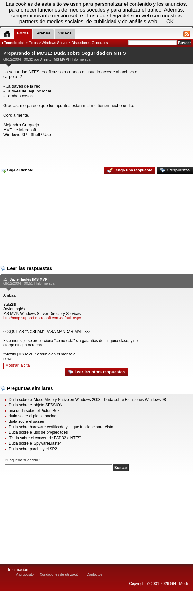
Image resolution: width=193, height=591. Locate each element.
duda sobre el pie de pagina (32, 416)
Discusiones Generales (89, 42)
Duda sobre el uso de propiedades (38, 432)
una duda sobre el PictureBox (34, 410)
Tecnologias (14, 42)
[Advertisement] (95, 150)
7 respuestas (175, 170)
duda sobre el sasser (26, 421)
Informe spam (82, 59)
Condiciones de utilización (60, 574)
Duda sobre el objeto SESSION (35, 405)
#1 (5, 279)
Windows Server (55, 42)
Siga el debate (17, 170)
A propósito (25, 574)
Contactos (95, 574)
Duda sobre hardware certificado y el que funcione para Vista (61, 427)
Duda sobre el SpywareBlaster (35, 443)
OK (170, 21)
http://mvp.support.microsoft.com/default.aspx (42, 318)
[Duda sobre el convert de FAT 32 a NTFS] (45, 438)
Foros (33, 42)
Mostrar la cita (17, 365)
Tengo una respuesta (129, 170)
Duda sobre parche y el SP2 (33, 449)
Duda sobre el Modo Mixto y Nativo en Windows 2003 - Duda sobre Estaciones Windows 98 (87, 399)
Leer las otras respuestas (96, 372)
